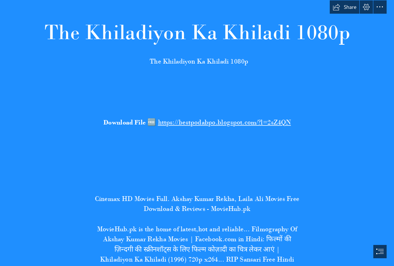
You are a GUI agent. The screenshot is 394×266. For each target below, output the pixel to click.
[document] (197, 133)
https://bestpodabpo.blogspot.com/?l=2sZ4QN (224, 122)
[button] (344, 7)
